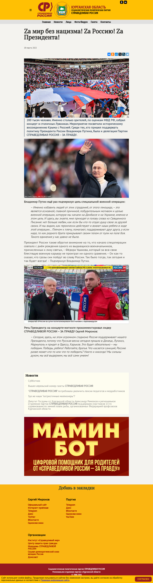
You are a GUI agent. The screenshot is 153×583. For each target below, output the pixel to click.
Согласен (143, 579)
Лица (68, 21)
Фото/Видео (81, 21)
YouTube (70, 517)
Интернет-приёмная (38, 508)
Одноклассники (35, 523)
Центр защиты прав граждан (42, 543)
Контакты (106, 21)
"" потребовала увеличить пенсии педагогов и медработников (75, 391)
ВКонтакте (33, 520)
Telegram (32, 511)
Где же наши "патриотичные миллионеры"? (50, 396)
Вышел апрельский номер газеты (59, 386)
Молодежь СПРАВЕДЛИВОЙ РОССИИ (42, 547)
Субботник (32, 381)
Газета (94, 21)
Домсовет (33, 557)
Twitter (31, 517)
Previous (26, 86)
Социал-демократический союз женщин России (43, 553)
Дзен (30, 514)
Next (126, 86)
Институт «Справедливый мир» (44, 540)
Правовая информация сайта (55, 580)
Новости (58, 21)
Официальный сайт (37, 505)
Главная (46, 21)
